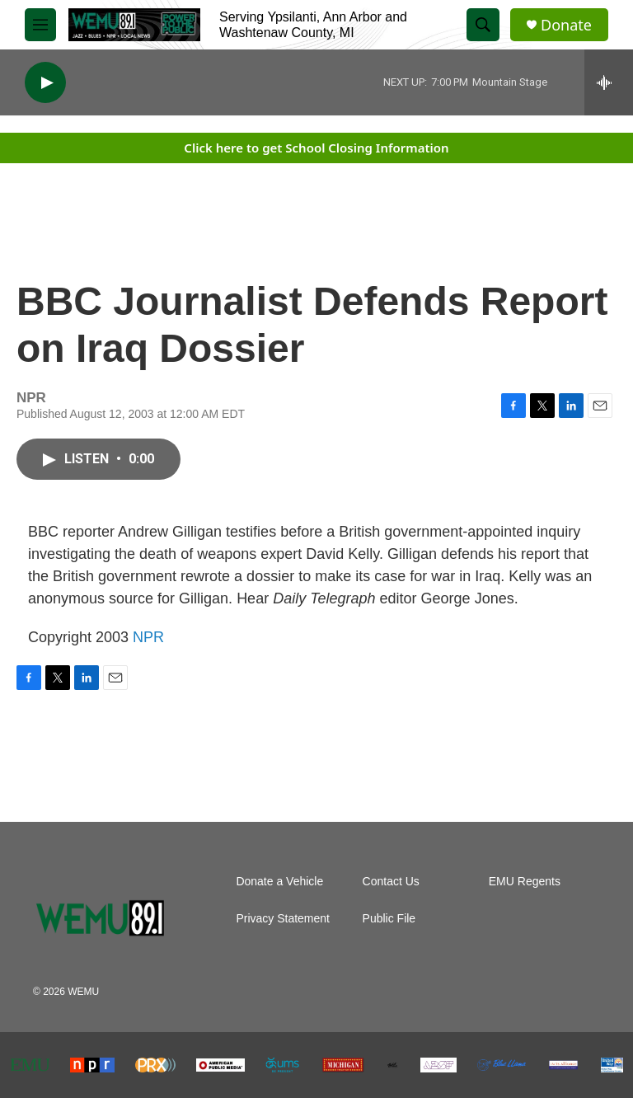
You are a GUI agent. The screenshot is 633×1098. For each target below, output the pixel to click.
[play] (45, 82)
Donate (566, 25)
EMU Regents (524, 881)
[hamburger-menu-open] (40, 24)
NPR (148, 637)
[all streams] (608, 82)
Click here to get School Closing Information (316, 147)
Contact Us (391, 881)
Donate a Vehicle (279, 881)
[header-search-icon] (483, 24)
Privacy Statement (283, 919)
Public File (389, 919)
